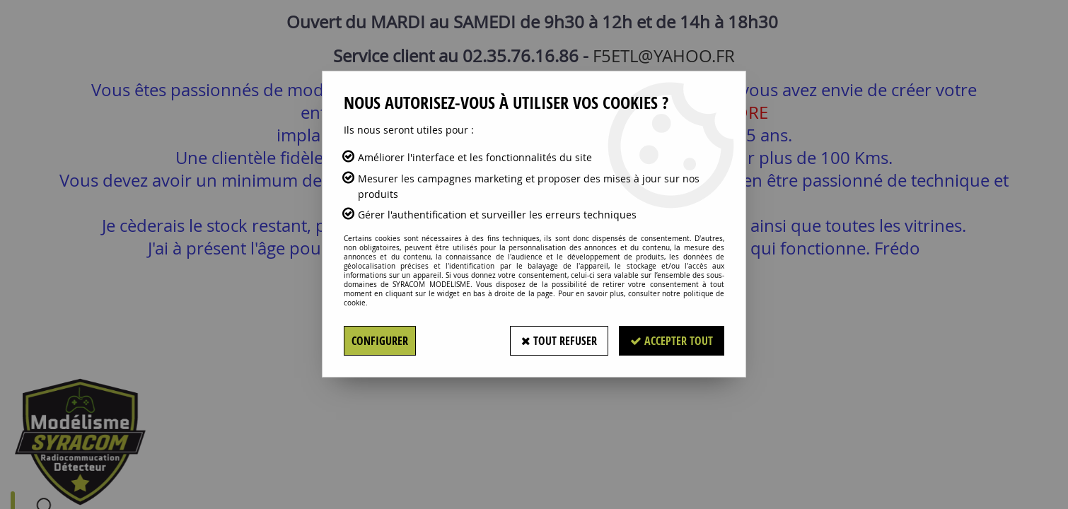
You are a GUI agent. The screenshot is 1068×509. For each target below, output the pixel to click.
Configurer (380, 341)
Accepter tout (671, 341)
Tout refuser (559, 341)
